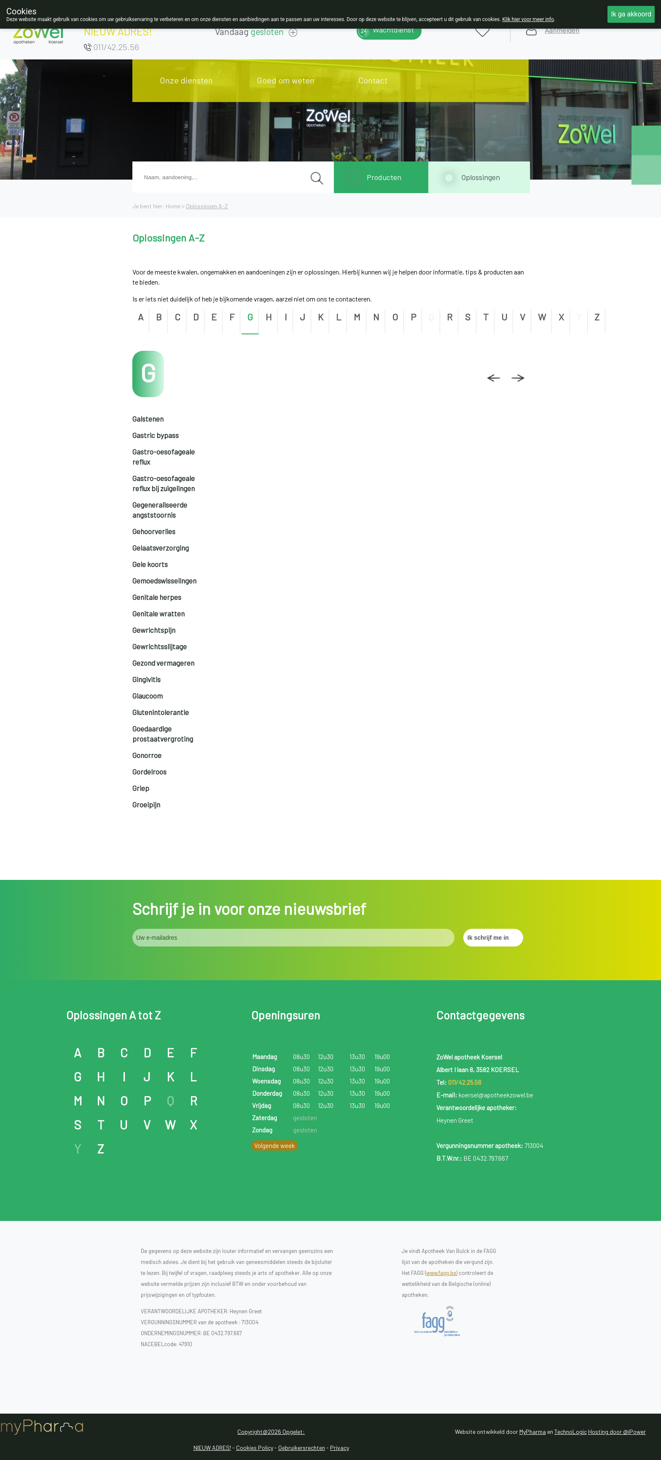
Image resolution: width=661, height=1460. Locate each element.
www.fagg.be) (441, 1272)
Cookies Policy (254, 1447)
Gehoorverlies (153, 531)
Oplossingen (480, 177)
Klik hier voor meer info (528, 19)
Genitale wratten (158, 613)
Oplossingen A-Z (207, 206)
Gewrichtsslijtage (159, 646)
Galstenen (148, 418)
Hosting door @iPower (617, 1431)
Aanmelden (562, 30)
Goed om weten (285, 80)
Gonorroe (146, 755)
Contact (372, 80)
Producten (384, 177)
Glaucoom (147, 695)
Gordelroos (149, 771)
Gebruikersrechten (301, 1447)
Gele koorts (150, 564)
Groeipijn (146, 804)
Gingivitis (146, 679)
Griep (140, 788)
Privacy (339, 1447)
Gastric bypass (155, 435)
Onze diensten (186, 80)
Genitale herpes (156, 597)
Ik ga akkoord (631, 14)
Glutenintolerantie (160, 712)
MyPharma (532, 1431)
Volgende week (274, 1145)
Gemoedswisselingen (164, 580)
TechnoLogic (570, 1431)
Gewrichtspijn (153, 630)
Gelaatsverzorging (160, 547)
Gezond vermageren (163, 663)
